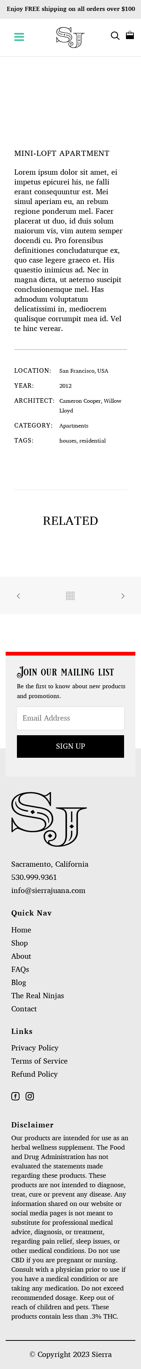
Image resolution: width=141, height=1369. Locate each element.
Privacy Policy (35, 1048)
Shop (19, 943)
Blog (18, 983)
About (21, 956)
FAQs (20, 970)
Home (21, 930)
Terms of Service (39, 1061)
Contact (24, 1009)
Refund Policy (34, 1074)
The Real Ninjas (37, 996)
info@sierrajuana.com (48, 891)
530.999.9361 (34, 877)
